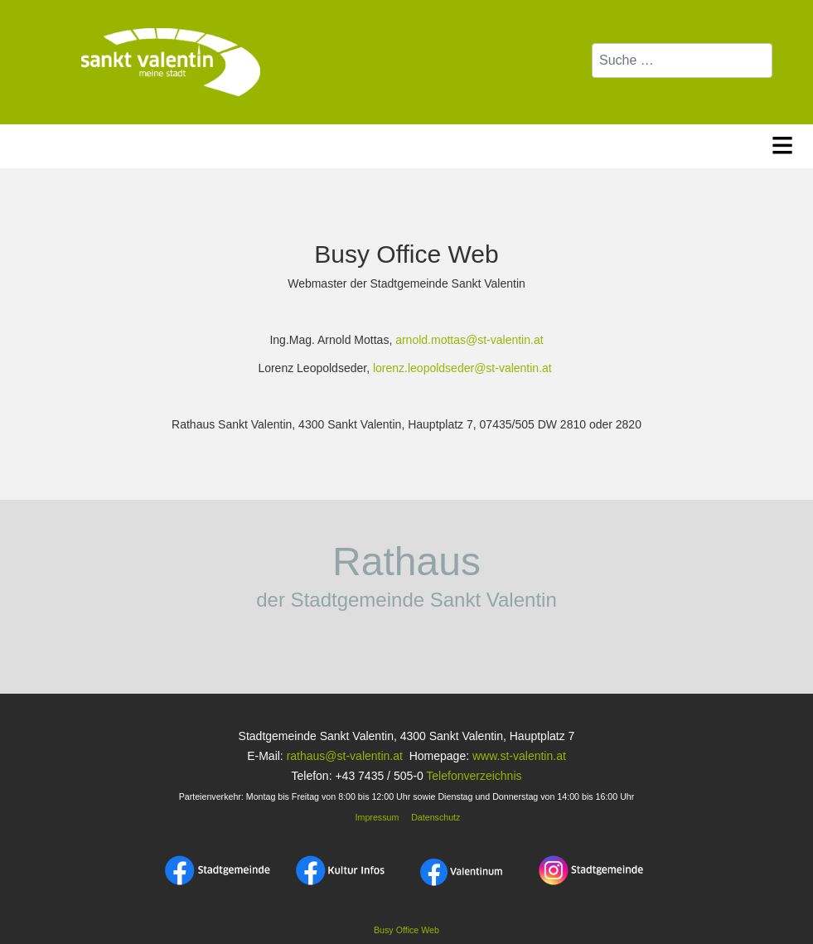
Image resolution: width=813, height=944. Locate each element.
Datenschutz (435, 817)
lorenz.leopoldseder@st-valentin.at (462, 368)
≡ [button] (783, 142)
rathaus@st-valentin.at (343, 755)
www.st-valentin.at (519, 755)
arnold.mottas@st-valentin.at (469, 339)
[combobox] (682, 60)
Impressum (376, 817)
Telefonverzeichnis (473, 775)
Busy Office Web (406, 930)
